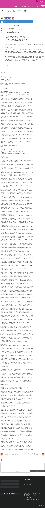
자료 (43, 6)
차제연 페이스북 (41, 505)
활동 (32, 6)
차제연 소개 (17, 6)
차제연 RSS (44, 505)
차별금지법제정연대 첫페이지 (6, 5)
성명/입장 (37, 6)
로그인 (1, 505)
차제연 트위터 (39, 505)
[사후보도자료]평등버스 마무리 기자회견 (10, 21)
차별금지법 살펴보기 (24, 6)
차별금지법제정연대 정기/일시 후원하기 (9, 493)
